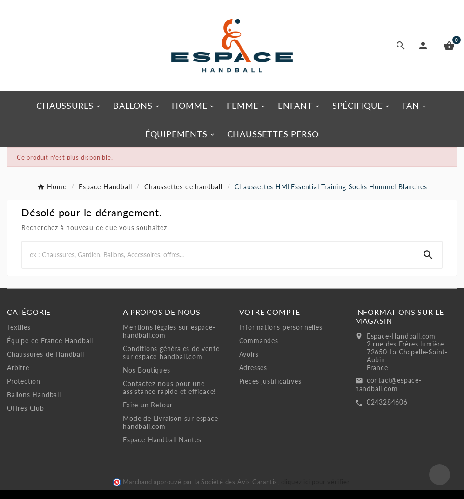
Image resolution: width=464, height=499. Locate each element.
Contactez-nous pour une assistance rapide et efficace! (169, 387)
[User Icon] (424, 45)
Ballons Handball (34, 395)
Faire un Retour (148, 405)
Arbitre (18, 368)
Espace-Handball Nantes (162, 440)
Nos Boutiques (146, 370)
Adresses (253, 368)
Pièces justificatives (270, 381)
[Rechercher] (218, 255)
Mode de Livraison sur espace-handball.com (172, 422)
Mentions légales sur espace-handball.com (169, 331)
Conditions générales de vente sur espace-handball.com (171, 352)
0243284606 (387, 402)
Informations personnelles (281, 327)
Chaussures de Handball (45, 354)
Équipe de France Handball (50, 341)
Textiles (18, 327)
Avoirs (249, 354)
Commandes (258, 341)
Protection (23, 381)
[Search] (428, 255)
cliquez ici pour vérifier (315, 482)
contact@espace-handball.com (388, 384)
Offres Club (25, 408)
